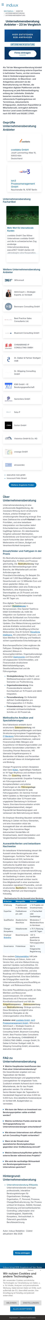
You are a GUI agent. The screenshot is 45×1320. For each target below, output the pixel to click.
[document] (22, 1286)
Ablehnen (11, 1303)
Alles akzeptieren (22, 1309)
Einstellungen (31, 1303)
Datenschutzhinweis (28, 1318)
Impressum (13, 1318)
